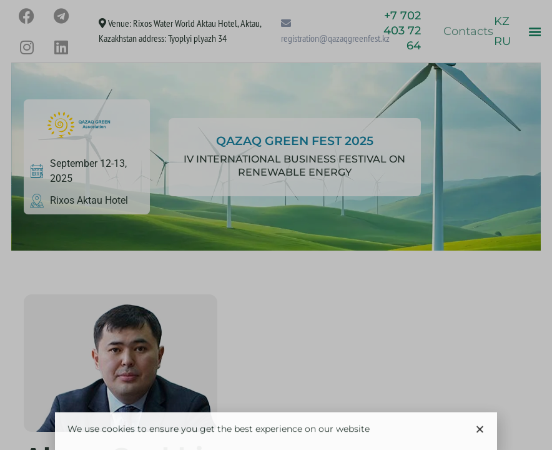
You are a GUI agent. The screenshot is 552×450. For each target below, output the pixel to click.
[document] (276, 225)
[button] (480, 434)
